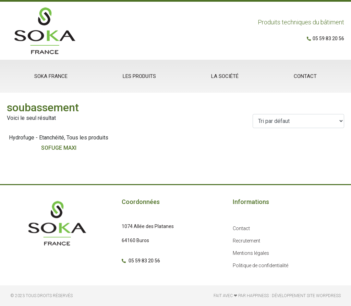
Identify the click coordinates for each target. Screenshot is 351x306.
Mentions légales (251, 253)
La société (225, 76)
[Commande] (298, 121)
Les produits (139, 76)
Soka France (51, 76)
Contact (305, 76)
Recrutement (246, 240)
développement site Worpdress (306, 295)
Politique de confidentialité (260, 265)
